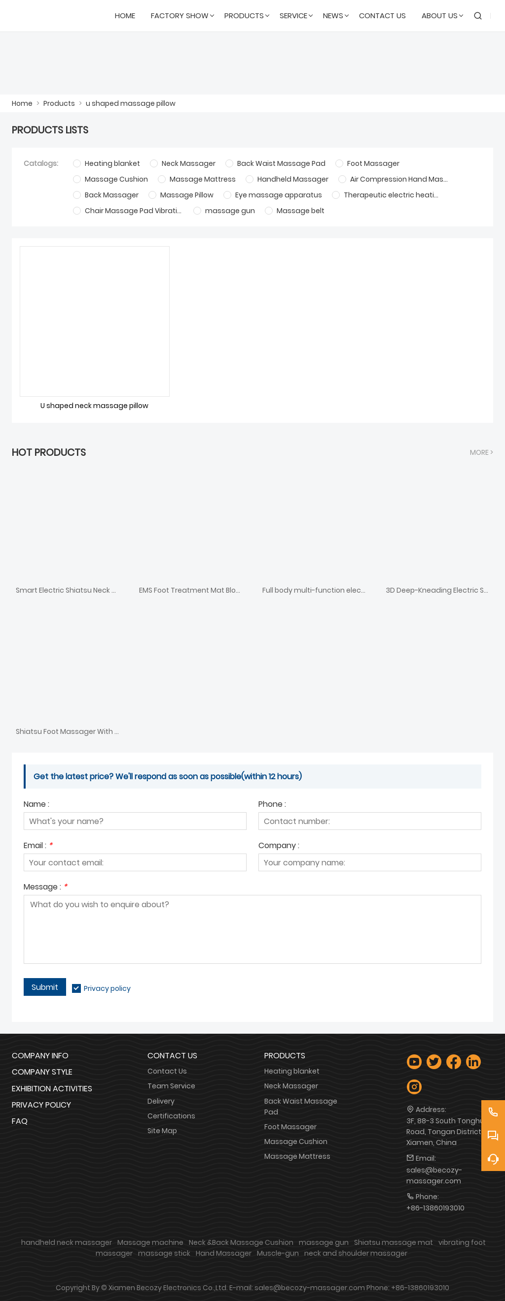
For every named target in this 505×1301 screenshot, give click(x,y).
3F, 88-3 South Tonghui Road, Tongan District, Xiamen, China (446, 1131)
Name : (36, 805)
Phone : (272, 805)
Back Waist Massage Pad (300, 1106)
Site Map (162, 1131)
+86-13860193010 (435, 1208)
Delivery (161, 1101)
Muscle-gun (278, 1253)
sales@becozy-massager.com (434, 1175)
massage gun (324, 1242)
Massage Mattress (297, 1156)
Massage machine (150, 1242)
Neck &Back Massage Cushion (241, 1242)
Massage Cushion (295, 1141)
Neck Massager (291, 1086)
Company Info (40, 1055)
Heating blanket (292, 1071)
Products (59, 103)
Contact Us (167, 1071)
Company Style (42, 1072)
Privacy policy (107, 988)
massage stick (164, 1253)
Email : (38, 846)
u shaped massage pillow (131, 103)
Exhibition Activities (52, 1088)
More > (481, 452)
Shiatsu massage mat (393, 1242)
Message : (45, 887)
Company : (278, 846)
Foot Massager (290, 1127)
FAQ (20, 1121)
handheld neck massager (66, 1242)
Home (22, 103)
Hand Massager (224, 1253)
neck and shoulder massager (355, 1253)
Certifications (171, 1116)
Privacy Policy (41, 1105)
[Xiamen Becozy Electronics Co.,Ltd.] (59, 15)
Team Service (171, 1086)
